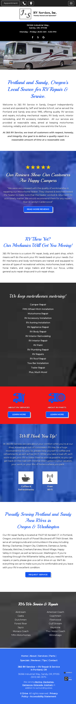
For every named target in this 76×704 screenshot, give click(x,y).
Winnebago (55, 635)
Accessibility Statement (43, 696)
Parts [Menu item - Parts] (52, 656)
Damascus (27, 685)
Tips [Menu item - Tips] (44, 660)
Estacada (38, 685)
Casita (21, 616)
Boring (38, 682)
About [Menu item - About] (33, 656)
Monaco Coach (20, 631)
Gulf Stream (55, 623)
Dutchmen (21, 619)
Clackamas (48, 682)
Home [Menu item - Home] (24, 656)
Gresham (48, 685)
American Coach (55, 612)
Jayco (21, 627)
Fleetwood (55, 619)
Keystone (55, 627)
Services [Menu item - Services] (43, 656)
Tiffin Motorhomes (20, 635)
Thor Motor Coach (55, 631)
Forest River (20, 623)
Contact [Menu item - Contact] (53, 660)
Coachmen (55, 616)
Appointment (11, 3)
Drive (25, 693)
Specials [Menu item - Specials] (24, 660)
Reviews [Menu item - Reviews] (35, 660)
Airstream (21, 612)
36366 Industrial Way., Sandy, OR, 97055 (38, 26)
